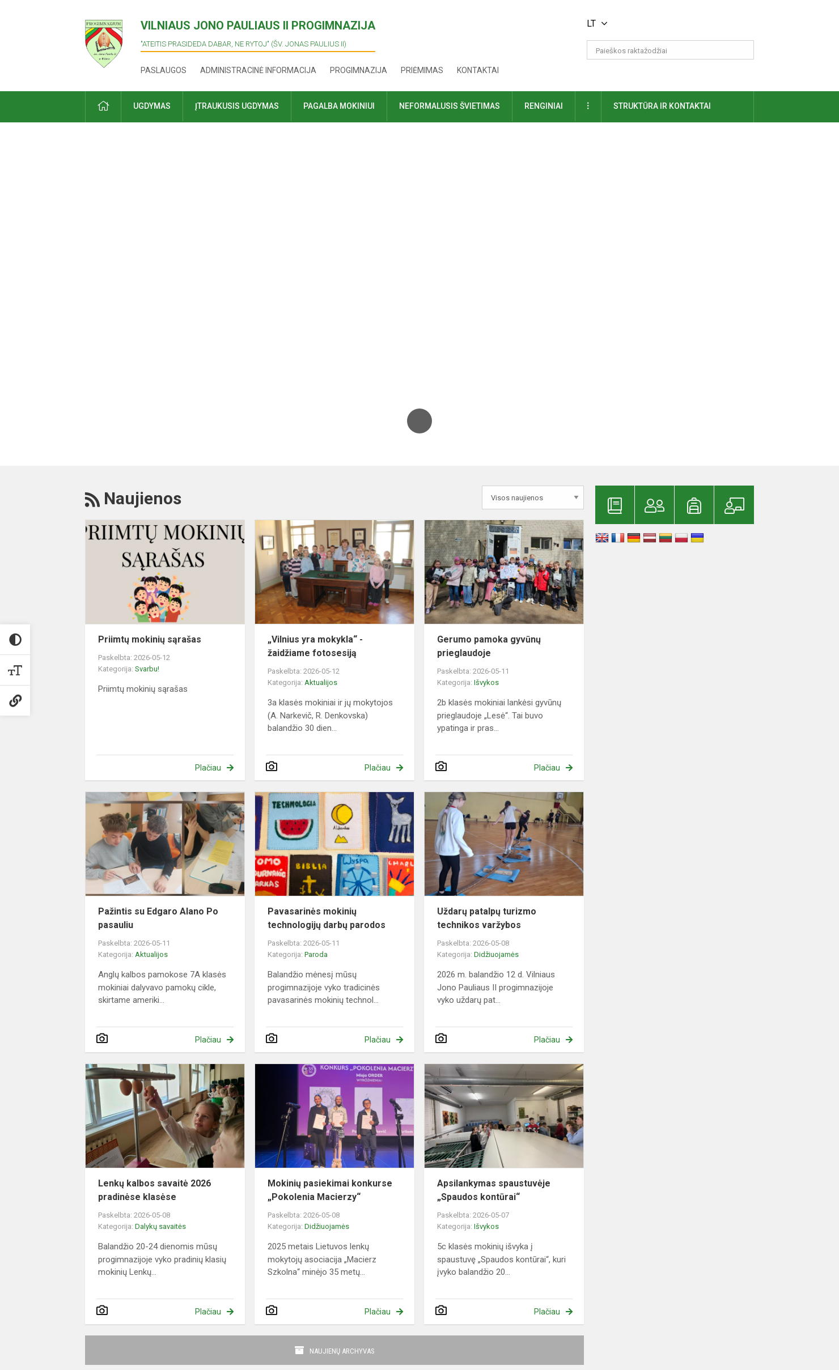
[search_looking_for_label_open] (741, 50)
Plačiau (208, 767)
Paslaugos (164, 70)
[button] (676, 24)
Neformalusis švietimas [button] (449, 105)
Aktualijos (320, 682)
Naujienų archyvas (342, 1351)
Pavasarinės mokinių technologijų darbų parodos (326, 918)
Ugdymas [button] (152, 105)
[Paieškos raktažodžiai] (670, 49)
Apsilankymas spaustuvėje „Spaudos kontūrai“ (493, 1190)
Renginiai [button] (543, 105)
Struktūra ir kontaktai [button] (662, 105)
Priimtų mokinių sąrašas (149, 639)
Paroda (316, 954)
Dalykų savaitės (160, 1226)
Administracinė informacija (258, 70)
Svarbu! (147, 669)
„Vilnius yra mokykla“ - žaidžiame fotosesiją (315, 646)
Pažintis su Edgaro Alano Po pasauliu (158, 918)
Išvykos (486, 682)
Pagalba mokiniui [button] (339, 105)
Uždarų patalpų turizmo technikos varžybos (486, 918)
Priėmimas (422, 70)
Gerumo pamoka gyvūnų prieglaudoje (489, 646)
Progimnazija (358, 70)
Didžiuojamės (496, 954)
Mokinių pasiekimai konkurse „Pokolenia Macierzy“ (330, 1190)
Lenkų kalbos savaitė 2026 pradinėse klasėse (154, 1190)
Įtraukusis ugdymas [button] (237, 105)
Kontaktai (478, 70)
